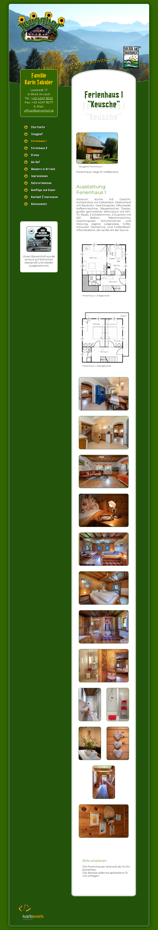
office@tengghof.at (39, 110)
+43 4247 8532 (42, 98)
